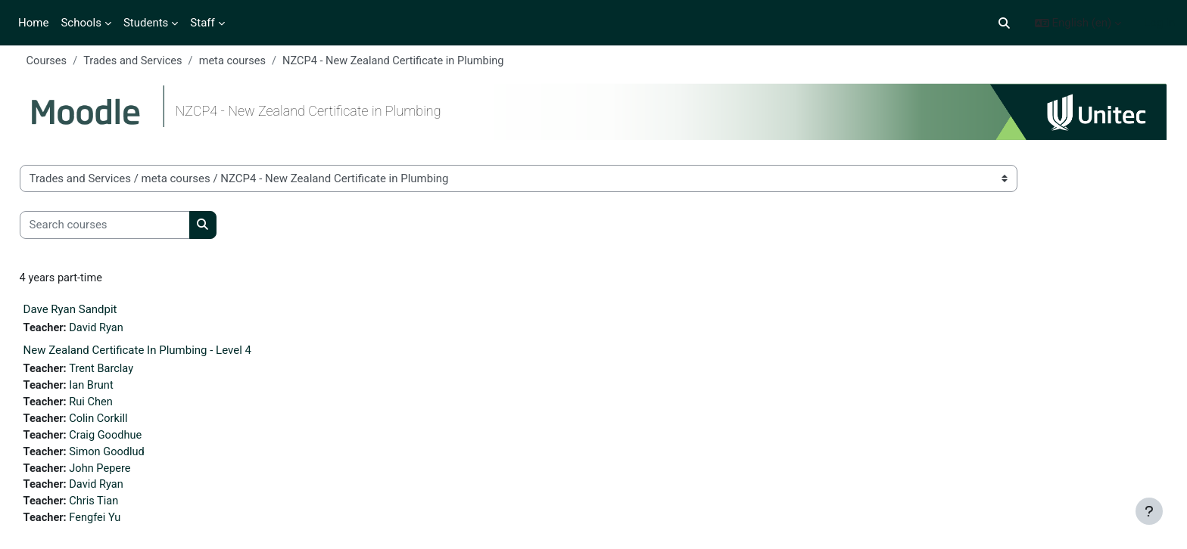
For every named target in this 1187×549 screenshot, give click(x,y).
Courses (75, 61)
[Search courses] (133, 226)
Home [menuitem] (33, 22)
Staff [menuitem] (202, 22)
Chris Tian (124, 507)
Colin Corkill (129, 423)
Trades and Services (163, 61)
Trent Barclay (132, 371)
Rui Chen (121, 405)
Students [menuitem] (145, 22)
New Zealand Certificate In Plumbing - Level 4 (165, 352)
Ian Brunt (122, 388)
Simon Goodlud (137, 457)
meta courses (266, 61)
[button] (1004, 23)
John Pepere (131, 473)
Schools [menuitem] (81, 22)
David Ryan (127, 330)
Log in (1159, 22)
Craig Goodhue (136, 439)
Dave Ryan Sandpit (98, 311)
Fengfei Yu (125, 525)
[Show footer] (1149, 511)
